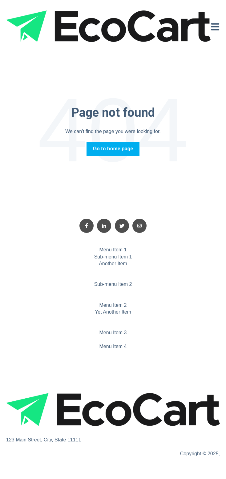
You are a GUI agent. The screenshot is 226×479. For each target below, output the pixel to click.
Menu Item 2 (113, 305)
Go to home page (113, 148)
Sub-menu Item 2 (113, 284)
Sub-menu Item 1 (113, 256)
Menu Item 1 (113, 249)
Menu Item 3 (113, 332)
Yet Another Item (113, 312)
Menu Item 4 (113, 346)
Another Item (113, 263)
